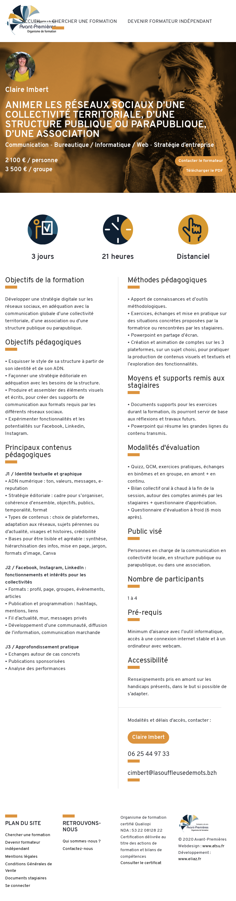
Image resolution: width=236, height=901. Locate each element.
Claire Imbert (148, 737)
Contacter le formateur (201, 161)
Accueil (31, 21)
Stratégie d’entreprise (184, 145)
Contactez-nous (78, 849)
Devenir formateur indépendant (170, 21)
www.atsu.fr (213, 846)
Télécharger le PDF (204, 170)
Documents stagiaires (26, 878)
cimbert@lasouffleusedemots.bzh (172, 773)
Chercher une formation (84, 21)
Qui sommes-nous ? (82, 841)
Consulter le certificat (140, 863)
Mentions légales (21, 856)
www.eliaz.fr (189, 859)
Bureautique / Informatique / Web (101, 145)
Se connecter (17, 886)
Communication (27, 145)
